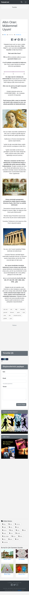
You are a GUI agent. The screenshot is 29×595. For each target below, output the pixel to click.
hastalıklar (5, 542)
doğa (16, 309)
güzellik (5, 318)
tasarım (4, 530)
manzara (17, 524)
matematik (22, 309)
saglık (4, 527)
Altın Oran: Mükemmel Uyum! (9, 25)
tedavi (20, 536)
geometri (5, 312)
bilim (10, 315)
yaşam (4, 533)
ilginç (4, 524)
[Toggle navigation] (26, 2)
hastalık (18, 533)
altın (11, 309)
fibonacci (12, 312)
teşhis (10, 539)
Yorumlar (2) (18, 34)
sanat (4, 315)
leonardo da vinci (17, 315)
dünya (14, 536)
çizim (4, 539)
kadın (24, 530)
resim (24, 312)
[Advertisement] (14, 14)
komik (17, 527)
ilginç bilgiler (5, 536)
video (10, 527)
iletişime (19, 590)
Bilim (5, 34)
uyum (11, 318)
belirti (17, 539)
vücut (11, 533)
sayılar (18, 312)
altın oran (5, 309)
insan (10, 524)
